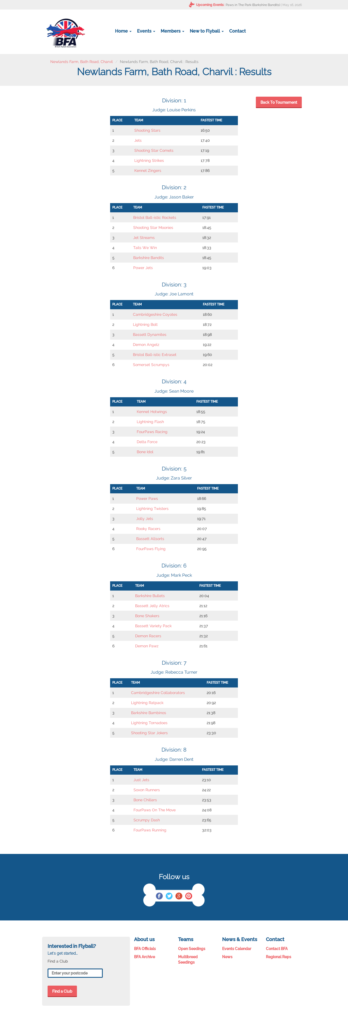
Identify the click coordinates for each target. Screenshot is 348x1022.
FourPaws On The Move (154, 810)
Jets (138, 140)
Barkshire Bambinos (148, 713)
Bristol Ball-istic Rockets (154, 217)
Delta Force (147, 442)
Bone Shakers (147, 616)
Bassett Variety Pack (153, 626)
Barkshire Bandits (148, 258)
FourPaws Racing (152, 432)
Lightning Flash (150, 421)
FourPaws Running (149, 830)
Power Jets (143, 268)
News (227, 957)
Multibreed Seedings (188, 959)
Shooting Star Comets (153, 150)
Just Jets (141, 780)
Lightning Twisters (152, 508)
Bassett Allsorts (150, 539)
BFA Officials (145, 949)
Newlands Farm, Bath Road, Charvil (81, 61)
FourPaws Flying (151, 549)
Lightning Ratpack (147, 703)
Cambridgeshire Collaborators (158, 692)
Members (172, 31)
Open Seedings (191, 949)
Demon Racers (148, 636)
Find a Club (62, 991)
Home (123, 31)
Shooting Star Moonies (153, 227)
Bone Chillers (145, 800)
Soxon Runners (146, 790)
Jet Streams (144, 237)
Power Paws (147, 498)
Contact (237, 31)
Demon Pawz (147, 646)
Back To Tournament (278, 102)
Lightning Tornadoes (149, 723)
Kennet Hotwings (152, 411)
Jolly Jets (144, 518)
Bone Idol (145, 452)
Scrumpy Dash (146, 820)
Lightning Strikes (149, 160)
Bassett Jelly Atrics (152, 606)
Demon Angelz (146, 344)
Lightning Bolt (145, 324)
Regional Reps (278, 957)
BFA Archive (144, 957)
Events (146, 31)
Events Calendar (236, 949)
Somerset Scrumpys (151, 364)
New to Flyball (207, 31)
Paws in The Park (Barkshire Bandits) (253, 5)
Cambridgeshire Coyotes (155, 314)
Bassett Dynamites (149, 334)
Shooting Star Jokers (149, 733)
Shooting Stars (147, 130)
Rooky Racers (148, 528)
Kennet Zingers (147, 170)
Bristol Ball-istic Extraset (154, 354)
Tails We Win (145, 247)
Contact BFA (277, 949)
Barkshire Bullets (150, 596)
